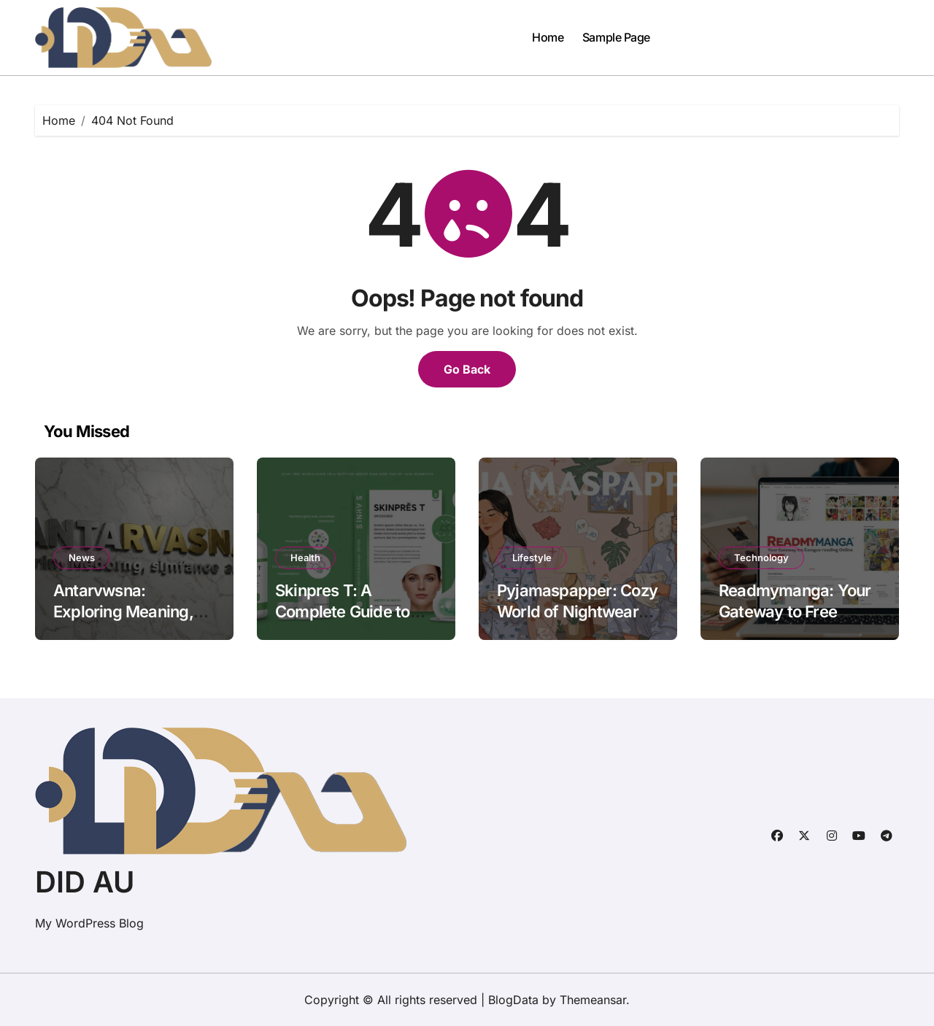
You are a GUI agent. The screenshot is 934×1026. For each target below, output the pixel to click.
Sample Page (616, 37)
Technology (761, 557)
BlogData (513, 999)
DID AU (84, 882)
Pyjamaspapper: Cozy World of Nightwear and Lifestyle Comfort (577, 611)
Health (305, 557)
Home (547, 37)
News (82, 557)
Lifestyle (532, 557)
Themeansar (593, 999)
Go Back (467, 369)
